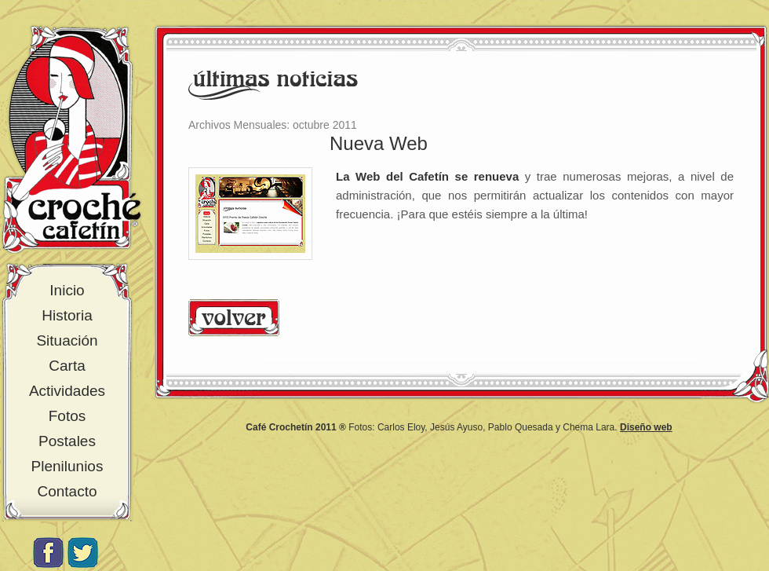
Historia (67, 315)
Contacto (67, 491)
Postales (67, 441)
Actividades (67, 390)
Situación (66, 340)
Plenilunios (67, 466)
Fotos (67, 416)
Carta (67, 365)
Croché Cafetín (71, 139)
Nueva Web (379, 143)
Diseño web (646, 427)
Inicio (66, 290)
